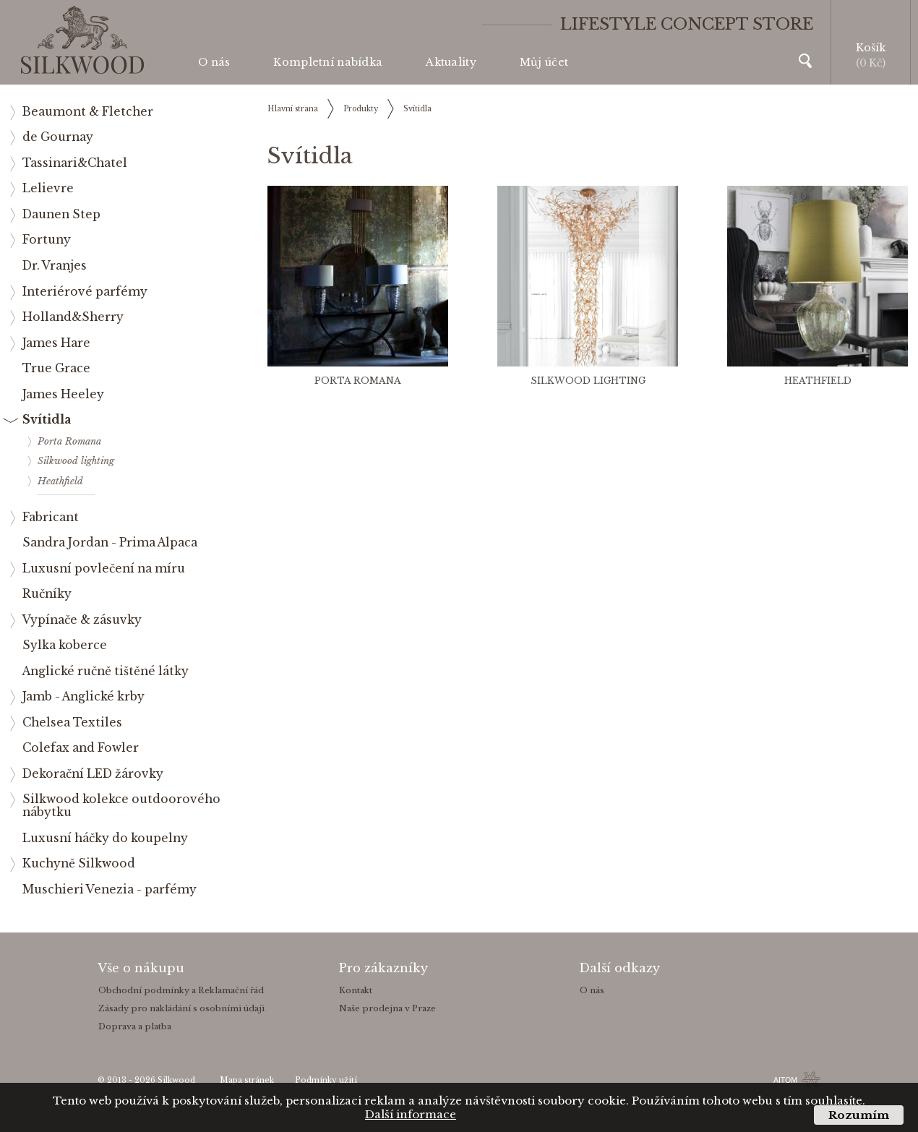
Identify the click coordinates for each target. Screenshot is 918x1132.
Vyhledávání (805, 60)
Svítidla (417, 108)
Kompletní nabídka (327, 62)
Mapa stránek (247, 1080)
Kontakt (355, 990)
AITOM (785, 1080)
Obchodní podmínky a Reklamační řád (181, 990)
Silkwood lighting (588, 380)
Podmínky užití (326, 1080)
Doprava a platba (134, 1026)
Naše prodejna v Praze (387, 1008)
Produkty (360, 108)
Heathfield (817, 380)
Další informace (410, 1114)
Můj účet (544, 62)
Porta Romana (357, 380)
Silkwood (176, 1080)
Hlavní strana (292, 108)
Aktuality (451, 62)
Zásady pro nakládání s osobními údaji (181, 1008)
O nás (214, 62)
